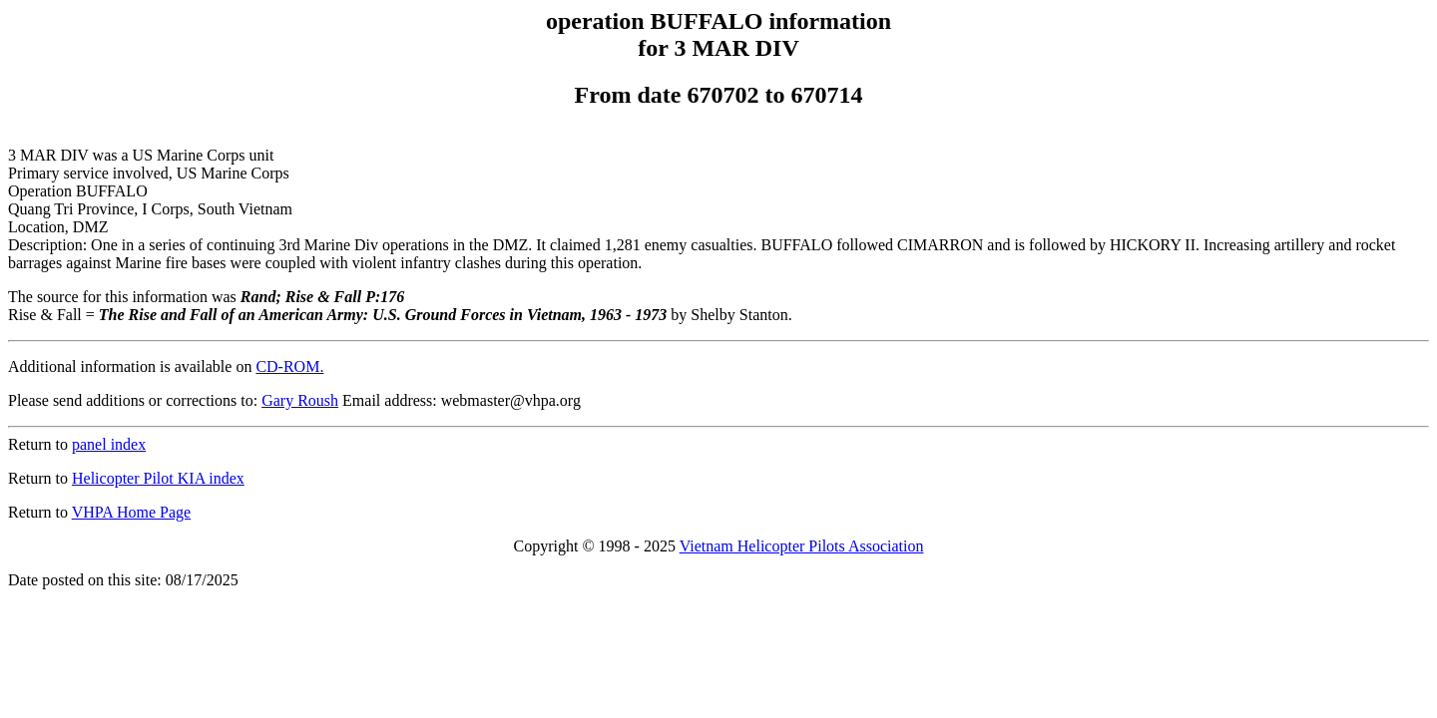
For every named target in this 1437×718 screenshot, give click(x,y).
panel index (109, 444)
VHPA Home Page (131, 512)
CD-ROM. (289, 366)
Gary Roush (299, 400)
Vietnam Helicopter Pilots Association (802, 546)
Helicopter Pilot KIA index (158, 478)
